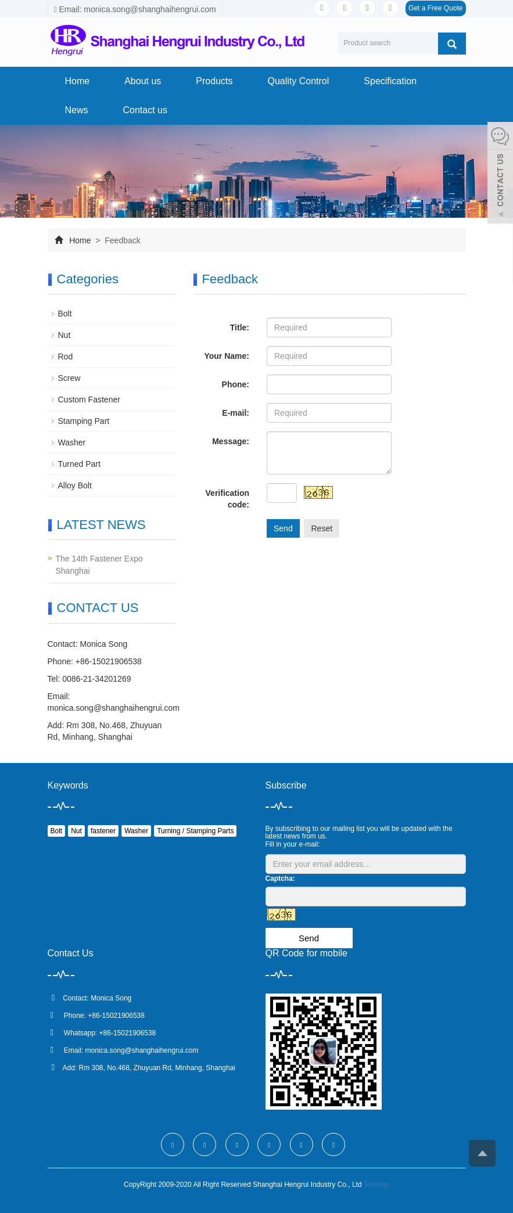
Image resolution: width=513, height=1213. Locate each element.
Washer (72, 442)
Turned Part (79, 464)
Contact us (145, 110)
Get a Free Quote (435, 8)
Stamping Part (84, 421)
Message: (230, 441)
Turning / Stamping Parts (195, 831)
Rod (65, 356)
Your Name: (226, 356)
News (76, 110)
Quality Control (298, 81)
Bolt (65, 313)
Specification (390, 81)
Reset (321, 528)
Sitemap (376, 1184)
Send (283, 528)
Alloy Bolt (75, 485)
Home (77, 81)
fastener (103, 831)
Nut (64, 335)
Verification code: (227, 498)
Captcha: (280, 878)
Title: (239, 327)
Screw (69, 378)
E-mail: (235, 412)
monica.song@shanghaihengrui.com (114, 707)
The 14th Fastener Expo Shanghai (99, 564)
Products (214, 81)
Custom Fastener (89, 399)
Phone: (235, 384)
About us (142, 81)
